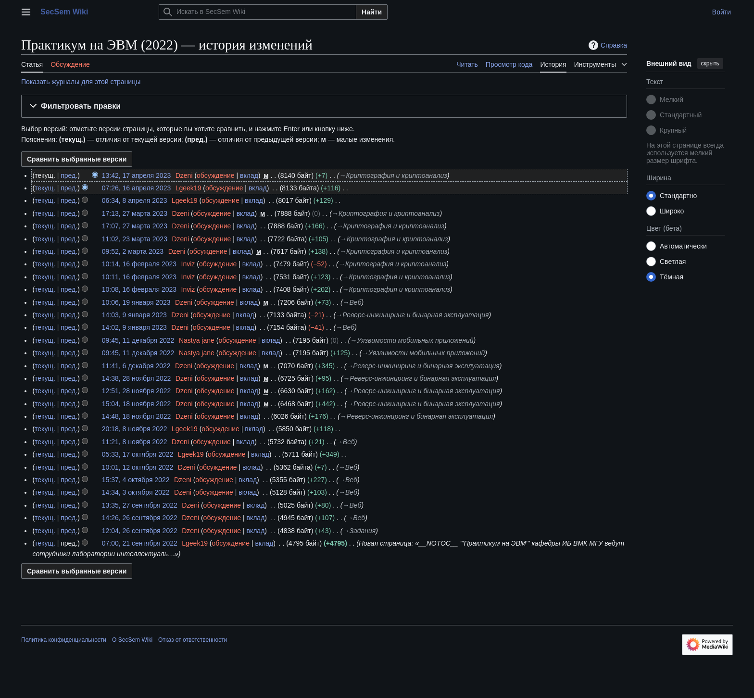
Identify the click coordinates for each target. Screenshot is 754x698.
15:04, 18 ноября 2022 (136, 404)
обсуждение (215, 175)
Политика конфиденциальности (63, 639)
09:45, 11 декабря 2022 (138, 340)
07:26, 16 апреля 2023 (136, 188)
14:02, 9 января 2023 (134, 327)
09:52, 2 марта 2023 (132, 251)
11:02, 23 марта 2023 (134, 239)
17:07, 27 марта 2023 (134, 226)
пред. (69, 175)
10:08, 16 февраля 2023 (139, 289)
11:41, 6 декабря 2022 (136, 366)
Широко (672, 211)
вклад (249, 175)
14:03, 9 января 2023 (134, 315)
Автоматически (683, 246)
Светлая (673, 261)
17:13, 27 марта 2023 (134, 213)
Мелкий (671, 99)
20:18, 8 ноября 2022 (134, 429)
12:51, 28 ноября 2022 (136, 391)
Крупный (673, 130)
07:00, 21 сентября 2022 (139, 543)
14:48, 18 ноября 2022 (136, 416)
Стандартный (681, 115)
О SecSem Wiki (132, 639)
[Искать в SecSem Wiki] (257, 12)
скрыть (710, 63)
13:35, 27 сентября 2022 (139, 505)
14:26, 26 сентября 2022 (139, 518)
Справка (606, 45)
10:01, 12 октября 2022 (138, 467)
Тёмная (671, 277)
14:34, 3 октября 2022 (136, 492)
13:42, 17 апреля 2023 (136, 175)
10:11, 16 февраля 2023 (139, 277)
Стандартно (678, 195)
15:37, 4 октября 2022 (136, 480)
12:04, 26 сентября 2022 (139, 531)
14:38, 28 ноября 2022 (136, 378)
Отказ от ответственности (192, 639)
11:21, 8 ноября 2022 (134, 442)
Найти (372, 12)
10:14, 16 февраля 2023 (139, 264)
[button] (324, 106)
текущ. (45, 188)
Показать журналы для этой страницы (80, 82)
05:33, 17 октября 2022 (138, 454)
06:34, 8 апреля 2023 (134, 200)
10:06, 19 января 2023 (136, 302)
